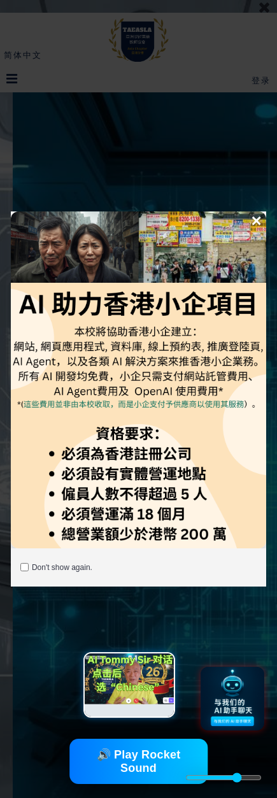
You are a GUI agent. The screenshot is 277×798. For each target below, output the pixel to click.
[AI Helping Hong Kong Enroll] (138, 379)
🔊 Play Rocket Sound (139, 761)
